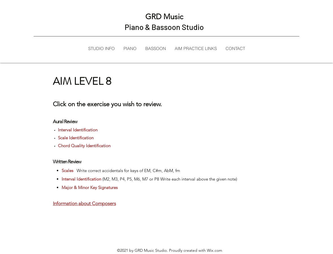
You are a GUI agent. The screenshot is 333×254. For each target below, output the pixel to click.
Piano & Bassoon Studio (164, 26)
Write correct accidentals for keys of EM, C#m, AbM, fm (127, 170)
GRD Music (164, 16)
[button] (195, 48)
